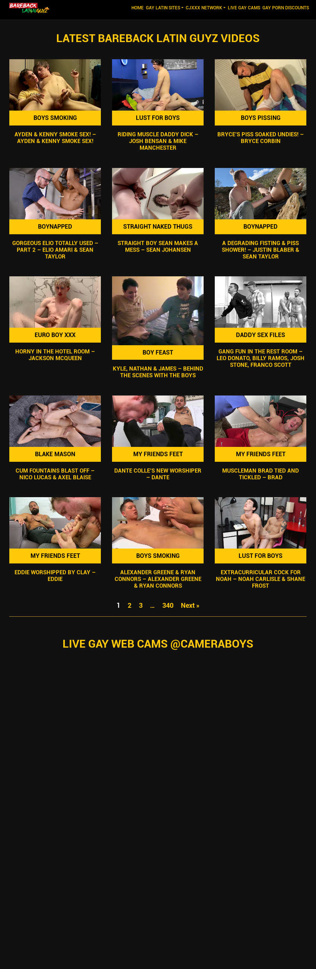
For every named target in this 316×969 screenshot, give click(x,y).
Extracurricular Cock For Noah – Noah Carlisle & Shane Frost (260, 579)
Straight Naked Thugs (157, 226)
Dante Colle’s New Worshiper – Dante (157, 473)
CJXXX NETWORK (204, 7)
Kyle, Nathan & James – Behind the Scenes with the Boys (158, 372)
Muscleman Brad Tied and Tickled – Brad (260, 473)
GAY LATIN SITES (163, 7)
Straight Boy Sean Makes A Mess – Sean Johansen (158, 246)
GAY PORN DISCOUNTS (285, 7)
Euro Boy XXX (55, 335)
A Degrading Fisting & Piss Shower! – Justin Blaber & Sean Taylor (260, 249)
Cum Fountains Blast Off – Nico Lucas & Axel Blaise (55, 473)
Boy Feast (158, 352)
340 (167, 605)
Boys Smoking (55, 117)
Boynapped (55, 226)
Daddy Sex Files (260, 335)
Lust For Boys (158, 117)
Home (138, 7)
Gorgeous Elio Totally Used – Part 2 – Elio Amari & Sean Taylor (55, 249)
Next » (190, 605)
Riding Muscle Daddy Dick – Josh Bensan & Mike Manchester (158, 141)
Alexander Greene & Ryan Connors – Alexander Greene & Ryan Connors (158, 579)
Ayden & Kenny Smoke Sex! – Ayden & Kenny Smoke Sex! (55, 137)
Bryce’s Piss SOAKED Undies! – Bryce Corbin (260, 137)
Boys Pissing (261, 117)
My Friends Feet (158, 454)
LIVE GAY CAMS (244, 7)
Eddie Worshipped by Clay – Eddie (55, 575)
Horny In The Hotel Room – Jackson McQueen (55, 355)
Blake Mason (55, 454)
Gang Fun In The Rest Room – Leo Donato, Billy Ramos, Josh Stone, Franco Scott (260, 358)
